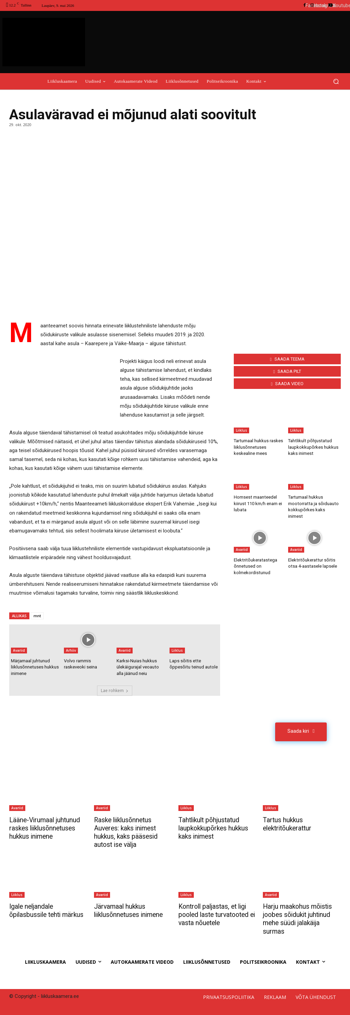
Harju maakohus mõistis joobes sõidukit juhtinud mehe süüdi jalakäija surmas (299, 918)
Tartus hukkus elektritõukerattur (289, 823)
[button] (336, 81)
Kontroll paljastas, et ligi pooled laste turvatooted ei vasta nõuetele (215, 914)
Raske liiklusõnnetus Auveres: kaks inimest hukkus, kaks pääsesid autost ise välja (127, 831)
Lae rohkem (115, 690)
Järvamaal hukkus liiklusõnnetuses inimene (130, 910)
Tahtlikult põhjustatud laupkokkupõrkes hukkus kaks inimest (313, 447)
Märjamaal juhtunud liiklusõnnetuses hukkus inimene (34, 667)
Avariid (19, 650)
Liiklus (177, 650)
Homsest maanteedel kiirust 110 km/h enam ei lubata (258, 503)
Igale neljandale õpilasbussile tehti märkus (36, 914)
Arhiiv (71, 650)
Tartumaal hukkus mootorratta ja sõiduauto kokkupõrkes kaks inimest (314, 503)
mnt (37, 615)
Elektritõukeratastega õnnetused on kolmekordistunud (255, 559)
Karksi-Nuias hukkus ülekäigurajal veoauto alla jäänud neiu (138, 667)
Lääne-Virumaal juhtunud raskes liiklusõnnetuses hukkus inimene (45, 827)
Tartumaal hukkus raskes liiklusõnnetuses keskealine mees (258, 447)
